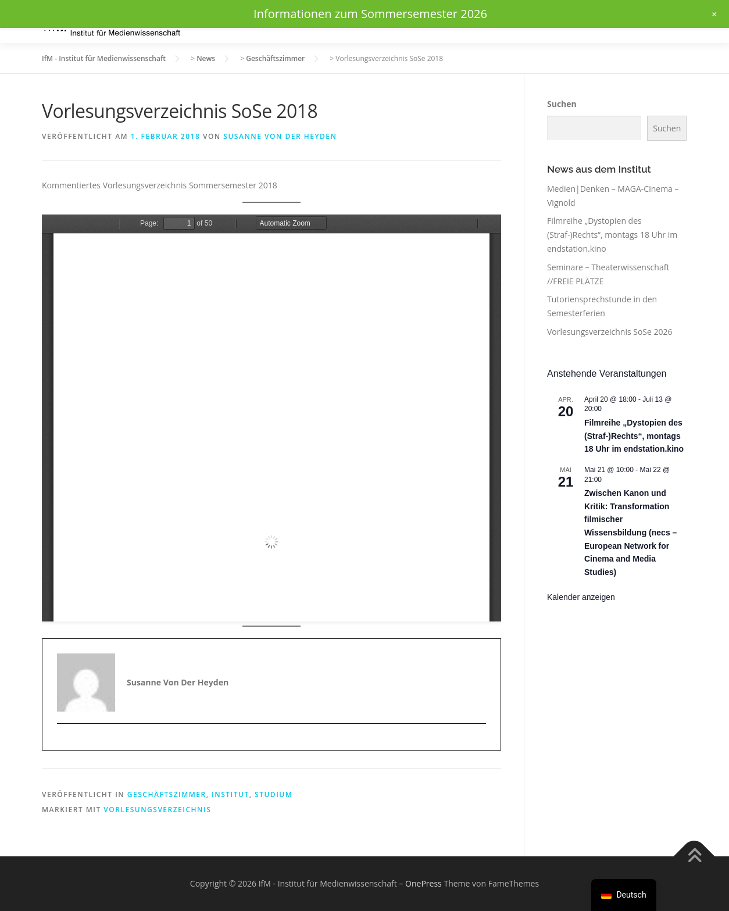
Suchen (562, 103)
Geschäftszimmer (166, 794)
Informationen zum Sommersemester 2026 (370, 14)
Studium (273, 794)
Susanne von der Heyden (280, 136)
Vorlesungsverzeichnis (157, 809)
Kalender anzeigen (581, 597)
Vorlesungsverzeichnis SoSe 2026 (610, 331)
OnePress (423, 883)
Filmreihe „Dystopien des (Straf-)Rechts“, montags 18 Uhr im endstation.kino (612, 234)
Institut (230, 794)
